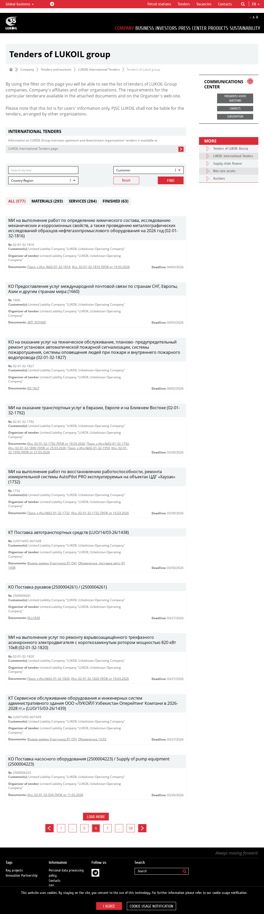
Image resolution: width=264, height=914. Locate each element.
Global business (20, 4)
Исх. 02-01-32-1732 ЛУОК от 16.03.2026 (100, 513)
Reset (126, 180)
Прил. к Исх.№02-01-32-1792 (108, 444)
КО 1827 (33, 388)
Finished (115, 201)
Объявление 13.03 (92, 739)
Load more (96, 817)
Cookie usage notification (151, 906)
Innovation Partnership (22, 871)
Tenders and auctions (56, 69)
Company (124, 28)
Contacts (225, 4)
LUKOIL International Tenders (99, 69)
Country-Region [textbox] (22, 180)
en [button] (256, 4)
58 (131, 828)
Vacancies (203, 4)
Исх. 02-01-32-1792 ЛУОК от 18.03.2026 (56, 444)
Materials (47, 201)
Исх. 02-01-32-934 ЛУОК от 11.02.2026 (55, 795)
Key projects (14, 865)
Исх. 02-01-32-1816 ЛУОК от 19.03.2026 (101, 267)
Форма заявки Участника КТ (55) (52, 739)
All (17, 201)
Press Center (192, 28)
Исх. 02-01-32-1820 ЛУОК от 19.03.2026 (100, 679)
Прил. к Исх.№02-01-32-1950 (89, 448)
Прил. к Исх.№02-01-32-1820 (48, 679)
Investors (166, 28)
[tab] (96, 132)
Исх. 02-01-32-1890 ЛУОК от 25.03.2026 (37, 448)
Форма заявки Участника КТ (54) (52, 563)
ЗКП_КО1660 (36, 322)
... (72, 828)
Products (218, 28)
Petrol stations (159, 4)
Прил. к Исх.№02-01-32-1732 (48, 513)
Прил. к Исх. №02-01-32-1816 (48, 267)
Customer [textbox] (123, 170)
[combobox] (148, 170)
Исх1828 (33, 618)
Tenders (184, 4)
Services (83, 201)
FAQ (51, 881)
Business (144, 28)
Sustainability (245, 28)
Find (170, 180)
